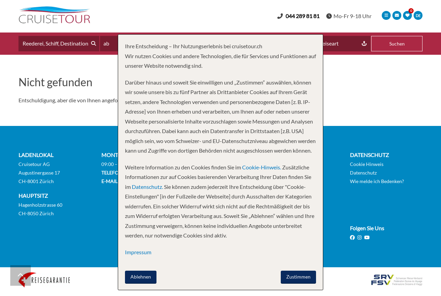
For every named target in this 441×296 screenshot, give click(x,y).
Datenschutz (363, 173)
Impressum (138, 252)
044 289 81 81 (302, 16)
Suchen (397, 44)
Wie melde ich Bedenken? (377, 181)
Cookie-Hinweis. (261, 167)
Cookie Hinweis (366, 164)
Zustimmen (298, 277)
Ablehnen (140, 277)
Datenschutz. (147, 186)
